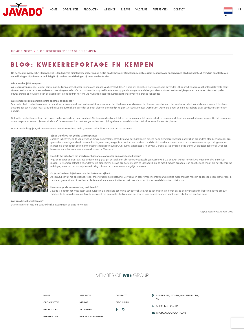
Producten (91, 9)
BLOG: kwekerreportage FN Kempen (66, 51)
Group (135, 275)
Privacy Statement (91, 316)
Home (53, 9)
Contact (178, 9)
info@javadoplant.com (171, 312)
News (28, 51)
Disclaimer (122, 302)
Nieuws (125, 9)
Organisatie (70, 9)
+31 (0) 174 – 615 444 (167, 305)
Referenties (160, 9)
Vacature (141, 9)
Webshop (110, 9)
